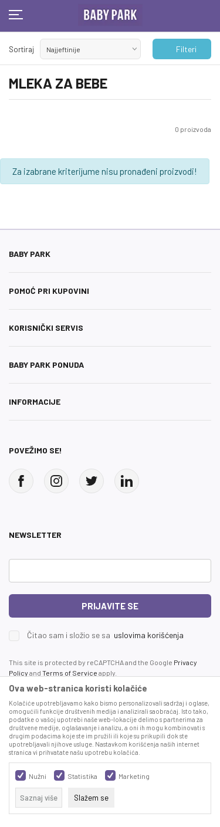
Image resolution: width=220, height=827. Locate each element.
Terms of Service (69, 673)
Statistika (82, 775)
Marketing (134, 775)
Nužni (37, 775)
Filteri (180, 49)
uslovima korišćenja (149, 635)
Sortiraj (21, 49)
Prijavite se (110, 606)
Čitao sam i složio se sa (105, 635)
